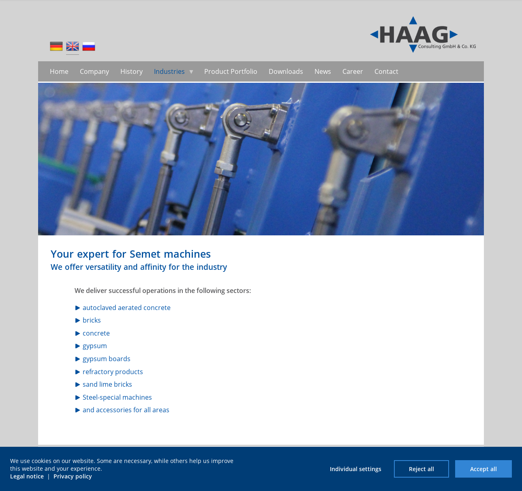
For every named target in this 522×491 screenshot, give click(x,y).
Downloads (286, 71)
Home (59, 71)
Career (352, 71)
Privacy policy (72, 476)
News (322, 71)
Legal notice (27, 476)
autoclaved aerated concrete (127, 307)
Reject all (421, 469)
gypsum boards (106, 358)
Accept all (483, 469)
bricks (92, 320)
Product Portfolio (230, 71)
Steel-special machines (117, 397)
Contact (386, 71)
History (131, 71)
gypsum (95, 345)
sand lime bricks (107, 384)
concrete (96, 333)
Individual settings (355, 469)
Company (94, 71)
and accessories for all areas (126, 409)
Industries (169, 71)
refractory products (113, 371)
